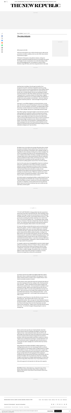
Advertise (53, 399)
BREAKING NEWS (21, 1)
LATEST (16, 1)
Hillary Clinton (36, 369)
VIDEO (55, 1)
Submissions (65, 399)
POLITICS (26, 1)
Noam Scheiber (20, 33)
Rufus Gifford (31, 370)
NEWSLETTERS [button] (45, 1)
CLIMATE (31, 1)
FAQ (56, 399)
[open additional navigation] (5, 1)
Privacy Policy (21, 407)
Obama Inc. (31, 367)
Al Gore (44, 367)
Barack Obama (20, 369)
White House (44, 370)
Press (59, 399)
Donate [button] (50, 399)
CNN (28, 367)
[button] (2, 34)
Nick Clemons (24, 370)
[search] (7, 1)
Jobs (61, 399)
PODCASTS (51, 1)
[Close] (69, 411)
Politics (24, 367)
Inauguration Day (38, 367)
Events (40, 399)
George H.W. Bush (28, 369)
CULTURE (35, 1)
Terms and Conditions (15, 407)
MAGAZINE (40, 1)
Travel (43, 399)
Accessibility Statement (7, 407)
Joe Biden (41, 369)
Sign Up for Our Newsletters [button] (20, 404)
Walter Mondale (20, 371)
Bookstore (46, 399)
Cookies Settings (26, 407)
